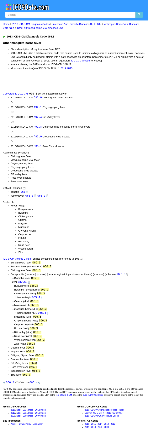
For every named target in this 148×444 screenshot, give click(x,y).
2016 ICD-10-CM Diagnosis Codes (101, 415)
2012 (13, 418)
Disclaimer (38, 429)
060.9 (41, 197)
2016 (87, 429)
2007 (37, 421)
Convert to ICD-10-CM (15, 94)
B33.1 (38, 147)
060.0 (29, 197)
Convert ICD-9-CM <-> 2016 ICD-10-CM (104, 418)
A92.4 (38, 118)
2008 (25, 421)
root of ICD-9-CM (64, 400)
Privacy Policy (24, 429)
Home (6, 24)
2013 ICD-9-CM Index (93, 400)
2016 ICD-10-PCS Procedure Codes (102, 421)
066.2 (10, 387)
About (13, 429)
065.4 (36, 300)
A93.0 (38, 138)
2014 (63, 68)
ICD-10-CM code (80, 61)
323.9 (121, 276)
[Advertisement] (47, 81)
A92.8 (38, 128)
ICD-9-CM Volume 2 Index (17, 260)
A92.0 (38, 98)
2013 (37, 415)
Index (18, 415)
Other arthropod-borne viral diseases (41, 28)
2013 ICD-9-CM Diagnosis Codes (31, 24)
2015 (69, 68)
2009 (13, 421)
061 (22, 193)
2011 (25, 418)
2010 (37, 418)
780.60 (22, 284)
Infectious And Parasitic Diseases (77, 24)
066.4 (33, 387)
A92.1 (38, 108)
